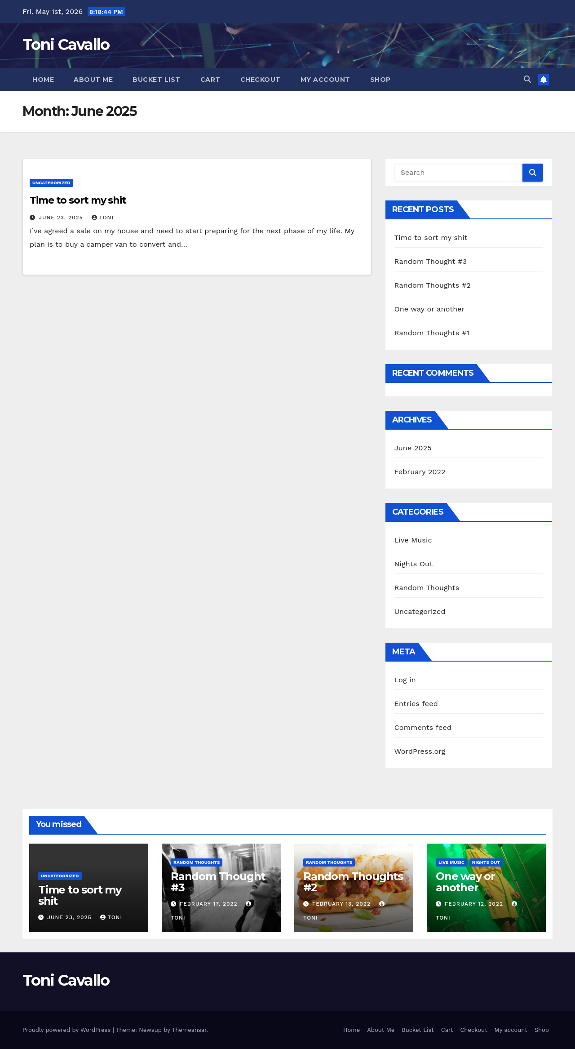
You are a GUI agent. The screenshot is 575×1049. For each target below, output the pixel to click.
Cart (210, 80)
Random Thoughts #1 (431, 333)
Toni (103, 217)
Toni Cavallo (66, 44)
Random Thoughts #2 (432, 285)
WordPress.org (420, 751)
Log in (405, 680)
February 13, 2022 (342, 904)
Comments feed (423, 727)
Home (43, 80)
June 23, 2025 (62, 217)
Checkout (260, 80)
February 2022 (420, 471)
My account (325, 80)
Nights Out (413, 564)
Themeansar (189, 1030)
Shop (380, 80)
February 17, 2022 (210, 904)
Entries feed (416, 703)
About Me (93, 80)
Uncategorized (51, 182)
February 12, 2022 (475, 904)
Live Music (413, 540)
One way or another (429, 309)
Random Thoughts (427, 587)
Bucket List (157, 80)
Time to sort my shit (78, 200)
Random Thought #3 (430, 261)
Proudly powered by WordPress (67, 1030)
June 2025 (413, 448)
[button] (527, 79)
